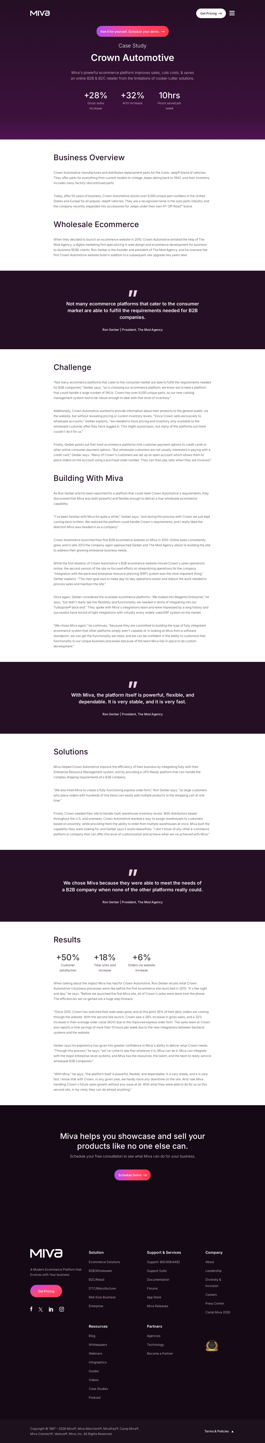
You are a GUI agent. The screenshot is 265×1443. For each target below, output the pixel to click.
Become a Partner (160, 1353)
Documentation (158, 1279)
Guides (94, 1371)
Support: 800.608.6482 (163, 1262)
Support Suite (157, 1271)
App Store (154, 1297)
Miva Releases (157, 1306)
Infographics (98, 1362)
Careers (211, 1295)
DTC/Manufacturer (102, 1288)
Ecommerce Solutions (104, 1262)
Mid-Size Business (102, 1297)
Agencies (153, 1336)
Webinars (95, 1353)
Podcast (95, 1397)
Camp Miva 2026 (217, 1312)
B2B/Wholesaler (100, 1271)
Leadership (213, 1271)
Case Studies (98, 1389)
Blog (92, 1336)
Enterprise (96, 1306)
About (209, 1262)
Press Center (214, 1303)
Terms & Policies (219, 1431)
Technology (155, 1345)
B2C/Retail (96, 1279)
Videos (94, 1380)
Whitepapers (98, 1345)
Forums (152, 1288)
